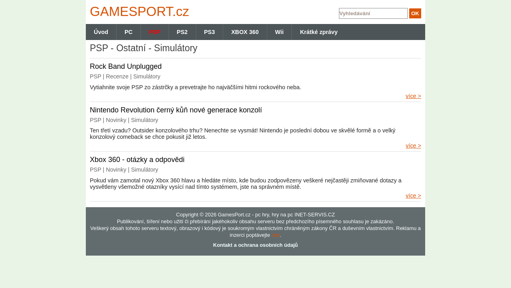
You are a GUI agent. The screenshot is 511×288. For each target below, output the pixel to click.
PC (129, 32)
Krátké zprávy (318, 32)
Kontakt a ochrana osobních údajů (255, 245)
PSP (154, 32)
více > (413, 96)
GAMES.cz (138, 11)
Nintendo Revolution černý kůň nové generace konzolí (176, 110)
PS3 (209, 32)
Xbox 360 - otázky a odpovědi (137, 160)
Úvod (101, 32)
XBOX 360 (245, 32)
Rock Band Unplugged (126, 66)
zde (275, 235)
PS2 (182, 32)
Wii (279, 32)
